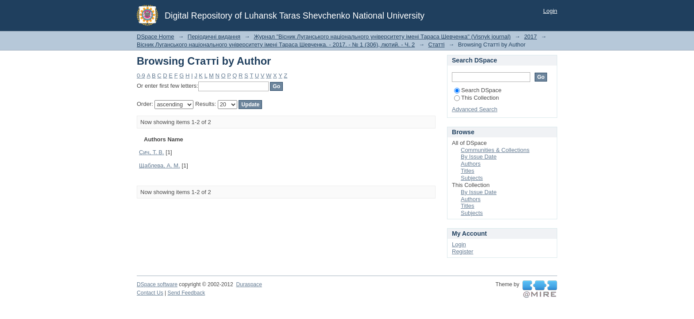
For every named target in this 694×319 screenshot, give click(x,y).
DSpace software (157, 284)
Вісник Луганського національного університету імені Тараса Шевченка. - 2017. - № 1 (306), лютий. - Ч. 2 (276, 44)
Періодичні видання (214, 36)
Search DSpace (477, 90)
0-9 (141, 75)
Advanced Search (474, 109)
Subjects (472, 178)
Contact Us (150, 293)
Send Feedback (186, 293)
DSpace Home (155, 36)
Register (462, 251)
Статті (436, 44)
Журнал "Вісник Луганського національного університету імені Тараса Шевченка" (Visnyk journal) (382, 36)
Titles (467, 170)
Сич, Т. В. (151, 152)
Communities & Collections (495, 150)
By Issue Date (479, 156)
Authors (471, 163)
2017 (530, 36)
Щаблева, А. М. (159, 165)
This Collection (476, 97)
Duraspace (249, 284)
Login (550, 11)
